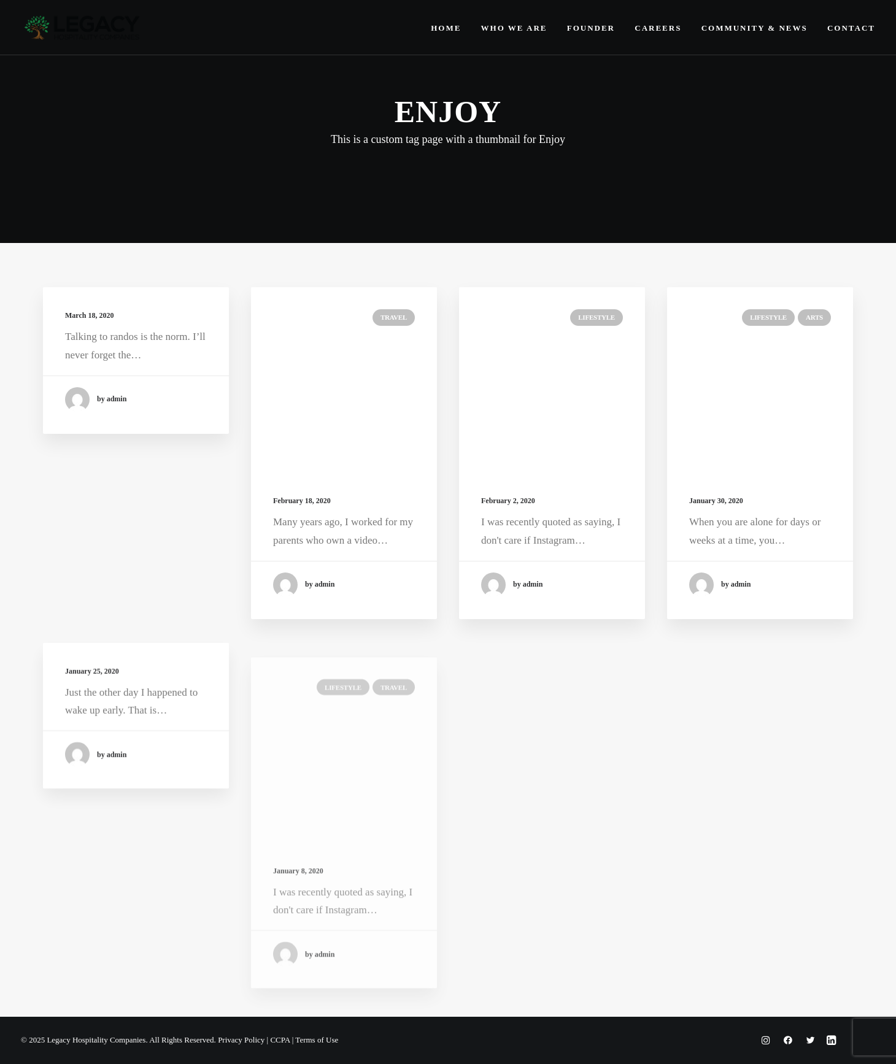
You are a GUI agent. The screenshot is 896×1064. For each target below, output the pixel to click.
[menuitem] (450, 27)
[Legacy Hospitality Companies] (82, 27)
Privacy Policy (241, 1039)
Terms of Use (316, 1039)
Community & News (754, 28)
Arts (814, 321)
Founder (591, 28)
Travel (393, 317)
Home (446, 28)
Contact (851, 28)
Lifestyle (596, 317)
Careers (658, 28)
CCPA (280, 1039)
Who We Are (514, 28)
